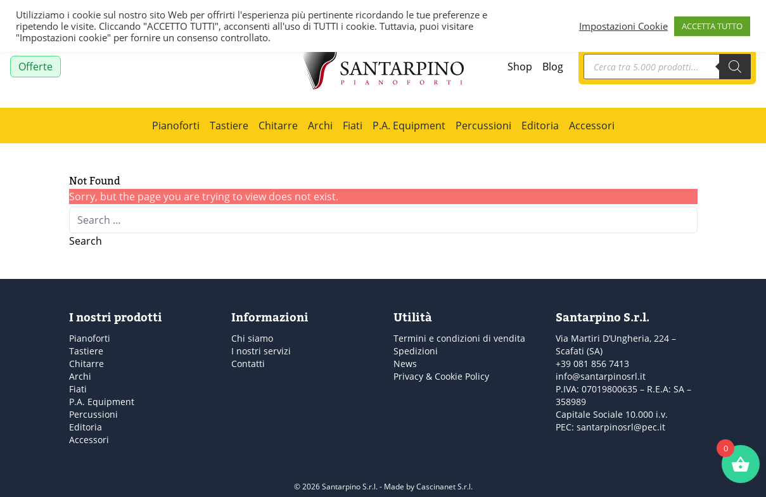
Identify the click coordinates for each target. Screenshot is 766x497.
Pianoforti (176, 125)
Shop (519, 67)
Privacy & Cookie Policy (441, 376)
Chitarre (278, 125)
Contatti (248, 364)
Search (85, 241)
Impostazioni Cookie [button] (623, 26)
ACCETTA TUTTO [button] (712, 26)
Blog (552, 67)
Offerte (35, 67)
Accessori (592, 125)
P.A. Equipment (409, 125)
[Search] (735, 66)
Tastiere (229, 125)
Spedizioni (415, 351)
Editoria (540, 125)
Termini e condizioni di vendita (459, 338)
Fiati (352, 125)
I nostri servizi (261, 351)
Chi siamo (252, 338)
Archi (320, 125)
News (405, 364)
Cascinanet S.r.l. (444, 486)
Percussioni (483, 125)
